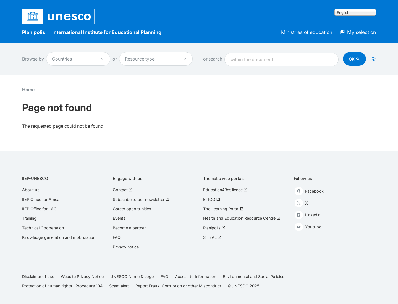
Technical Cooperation (43, 228)
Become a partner (129, 228)
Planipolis (33, 32)
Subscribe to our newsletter (141, 199)
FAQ (117, 237)
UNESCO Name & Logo (132, 276)
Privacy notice (126, 247)
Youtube (308, 227)
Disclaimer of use (38, 276)
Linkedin (307, 215)
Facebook (309, 191)
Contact (122, 189)
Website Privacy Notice (82, 276)
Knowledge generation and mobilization (58, 237)
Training (29, 218)
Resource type (156, 59)
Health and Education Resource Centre (241, 218)
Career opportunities (132, 208)
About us (31, 189)
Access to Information (195, 276)
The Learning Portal (223, 208)
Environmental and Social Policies (253, 276)
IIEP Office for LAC (39, 208)
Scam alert (119, 286)
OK (352, 59)
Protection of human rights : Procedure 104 (62, 286)
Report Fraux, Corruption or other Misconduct (178, 286)
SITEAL (212, 237)
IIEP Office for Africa (40, 199)
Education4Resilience (225, 189)
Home (28, 89)
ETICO (211, 199)
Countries (78, 59)
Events (119, 218)
